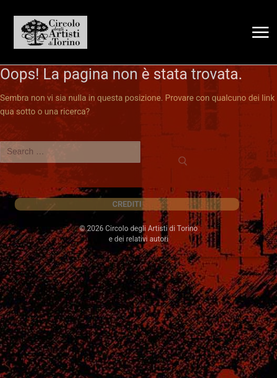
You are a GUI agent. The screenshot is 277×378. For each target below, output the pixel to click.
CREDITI (126, 204)
